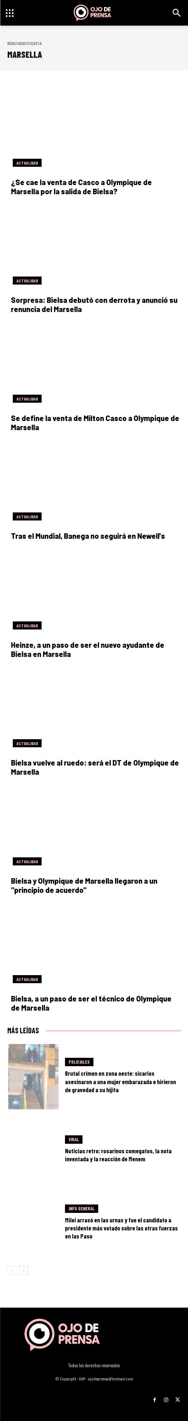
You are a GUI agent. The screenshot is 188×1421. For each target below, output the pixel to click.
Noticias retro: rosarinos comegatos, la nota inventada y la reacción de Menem (118, 1154)
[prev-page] (11, 1270)
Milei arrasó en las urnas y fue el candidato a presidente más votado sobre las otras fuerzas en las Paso (121, 1228)
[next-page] (23, 1270)
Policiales (79, 1062)
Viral (74, 1139)
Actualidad (27, 162)
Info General (82, 1208)
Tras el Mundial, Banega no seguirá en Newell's (88, 535)
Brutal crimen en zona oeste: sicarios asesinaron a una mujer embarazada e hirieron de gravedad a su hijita (120, 1081)
